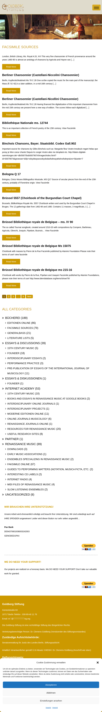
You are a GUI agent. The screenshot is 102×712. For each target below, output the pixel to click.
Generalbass (16, 333)
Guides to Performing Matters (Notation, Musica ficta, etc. (48, 469)
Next (29, 296)
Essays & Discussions (22, 343)
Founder (13, 353)
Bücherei (12, 317)
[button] (97, 662)
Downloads (15, 449)
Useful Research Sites (23, 434)
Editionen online (18, 323)
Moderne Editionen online (25, 413)
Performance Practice (23, 363)
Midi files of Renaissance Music (29, 484)
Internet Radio (17, 479)
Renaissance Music (20, 444)
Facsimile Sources (20, 328)
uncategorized (17, 494)
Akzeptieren (51, 685)
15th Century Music (20, 348)
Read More (11, 67)
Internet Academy (19, 388)
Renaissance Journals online (27, 424)
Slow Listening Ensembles (25, 489)
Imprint (48, 708)
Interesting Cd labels (22, 474)
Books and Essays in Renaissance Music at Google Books (46, 398)
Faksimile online (18, 464)
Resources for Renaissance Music (31, 429)
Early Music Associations (24, 454)
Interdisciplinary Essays (24, 358)
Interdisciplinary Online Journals (31, 403)
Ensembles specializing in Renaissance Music (38, 459)
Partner (12, 439)
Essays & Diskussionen (23, 378)
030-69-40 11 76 (29, 614)
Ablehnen (51, 693)
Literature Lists (18, 338)
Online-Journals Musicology (27, 419)
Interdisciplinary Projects (26, 408)
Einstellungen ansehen (51, 700)
